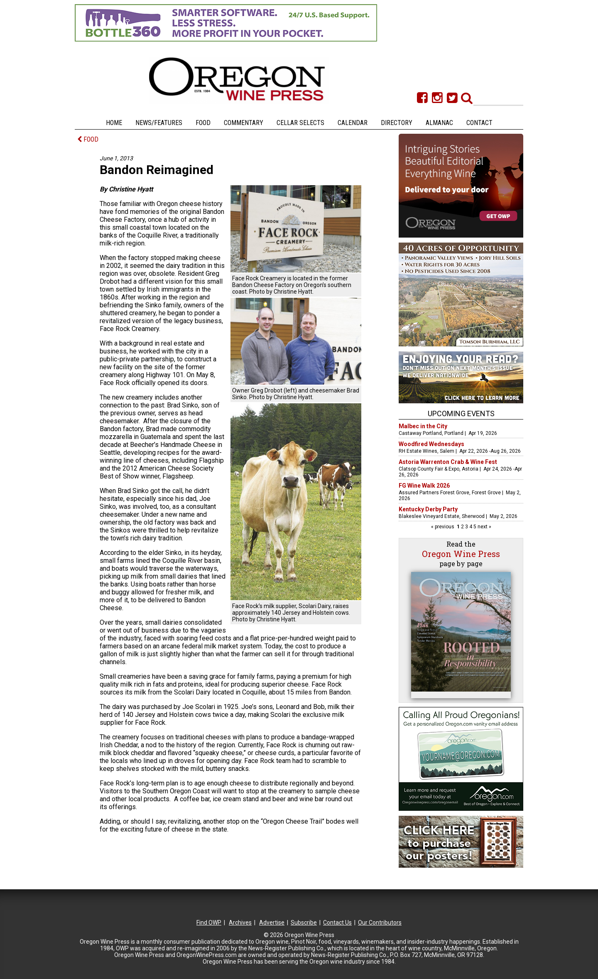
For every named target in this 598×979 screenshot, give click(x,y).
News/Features (158, 123)
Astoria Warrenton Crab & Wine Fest (448, 462)
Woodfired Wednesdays (431, 444)
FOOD (87, 139)
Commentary (243, 123)
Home (114, 123)
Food (203, 123)
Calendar (353, 123)
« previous (443, 527)
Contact (479, 123)
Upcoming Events (461, 413)
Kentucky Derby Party (428, 509)
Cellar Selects (300, 123)
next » (483, 527)
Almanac (439, 123)
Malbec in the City (423, 426)
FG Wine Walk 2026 (424, 485)
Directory (396, 123)
